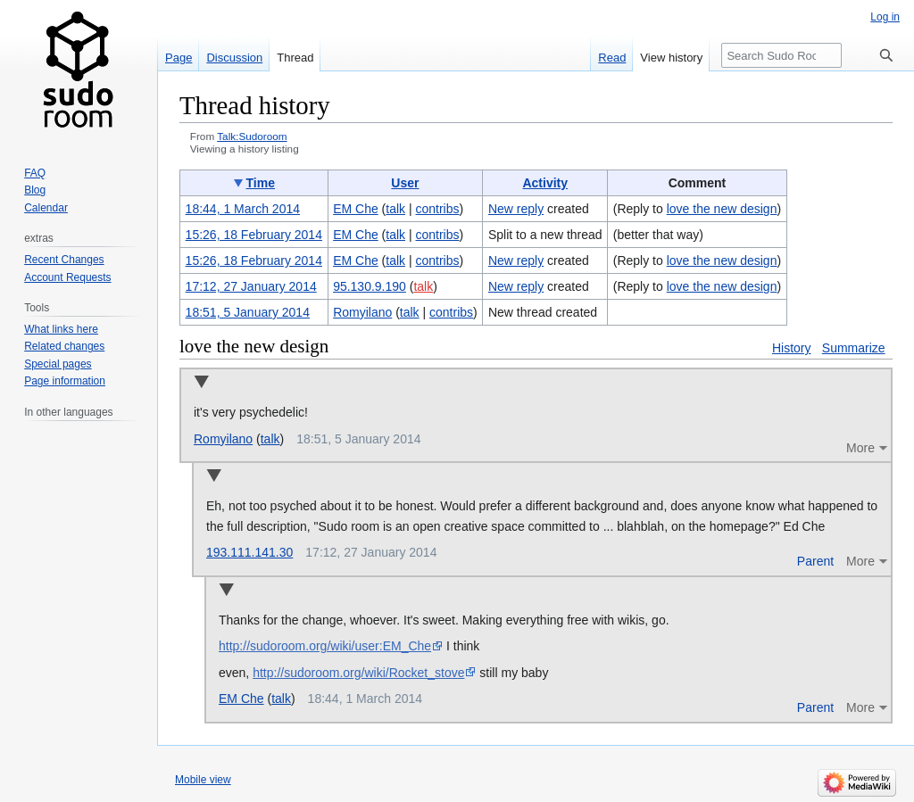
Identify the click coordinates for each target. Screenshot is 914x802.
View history (671, 57)
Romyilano (223, 439)
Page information (64, 381)
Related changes (64, 346)
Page (178, 57)
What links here (61, 329)
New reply (516, 209)
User (405, 183)
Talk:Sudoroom (252, 136)
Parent (815, 561)
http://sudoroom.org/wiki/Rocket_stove (358, 673)
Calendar (46, 208)
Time (260, 183)
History (791, 348)
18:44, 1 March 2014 (243, 209)
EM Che (241, 698)
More (860, 448)
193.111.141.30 (249, 552)
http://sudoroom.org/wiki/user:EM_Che (325, 646)
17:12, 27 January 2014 (251, 286)
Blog (35, 190)
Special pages (57, 364)
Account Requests (67, 277)
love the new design (722, 209)
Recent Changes (64, 259)
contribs (437, 209)
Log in (885, 17)
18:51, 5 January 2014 (248, 312)
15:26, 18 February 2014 (254, 234)
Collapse (201, 383)
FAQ (35, 173)
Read (612, 57)
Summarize (853, 348)
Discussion (234, 57)
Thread (295, 57)
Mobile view (203, 779)
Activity (545, 183)
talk (395, 209)
